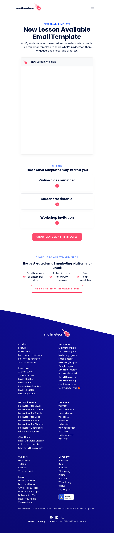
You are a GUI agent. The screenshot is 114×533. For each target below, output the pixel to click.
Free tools (24, 368)
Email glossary (66, 358)
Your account (25, 471)
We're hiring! (65, 482)
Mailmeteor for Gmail (29, 405)
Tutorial (22, 464)
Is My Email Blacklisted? (30, 448)
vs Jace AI (64, 416)
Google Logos (66, 366)
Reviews (63, 467)
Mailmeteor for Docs (29, 416)
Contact (22, 467)
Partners (63, 478)
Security (52, 521)
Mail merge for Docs (29, 358)
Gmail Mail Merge (68, 369)
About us (63, 460)
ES (60, 489)
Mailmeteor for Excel (29, 420)
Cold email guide (67, 351)
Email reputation (27, 498)
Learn (21, 477)
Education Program (28, 431)
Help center (24, 460)
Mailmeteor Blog (67, 347)
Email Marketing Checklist (31, 440)
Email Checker (26, 379)
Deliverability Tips (27, 495)
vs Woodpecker (67, 427)
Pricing (62, 474)
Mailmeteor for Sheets (30, 413)
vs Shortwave (66, 413)
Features (23, 347)
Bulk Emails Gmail (68, 373)
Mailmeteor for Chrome (31, 424)
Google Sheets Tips (28, 491)
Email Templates (67, 384)
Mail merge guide (68, 355)
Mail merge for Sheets (30, 355)
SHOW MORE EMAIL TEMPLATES (57, 237)
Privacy (41, 521)
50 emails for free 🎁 (69, 387)
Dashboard (24, 351)
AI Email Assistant (27, 362)
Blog (61, 464)
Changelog (64, 471)
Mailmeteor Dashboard (30, 427)
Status (62, 485)
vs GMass (63, 420)
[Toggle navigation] (92, 8)
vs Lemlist (64, 424)
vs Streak (63, 438)
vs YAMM (63, 431)
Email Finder (24, 382)
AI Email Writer (25, 371)
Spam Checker (26, 375)
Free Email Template (57, 24)
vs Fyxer (63, 405)
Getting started (26, 480)
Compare (64, 402)
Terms (31, 521)
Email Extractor (26, 389)
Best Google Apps (68, 362)
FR (64, 489)
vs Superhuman (67, 409)
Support (23, 456)
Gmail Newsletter (68, 377)
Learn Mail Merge (27, 484)
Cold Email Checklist (29, 444)
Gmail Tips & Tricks (28, 487)
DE (69, 489)
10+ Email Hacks (26, 502)
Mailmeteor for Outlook (30, 409)
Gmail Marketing (67, 380)
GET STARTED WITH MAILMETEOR (57, 288)
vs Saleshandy (66, 435)
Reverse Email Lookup (29, 386)
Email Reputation (27, 393)
